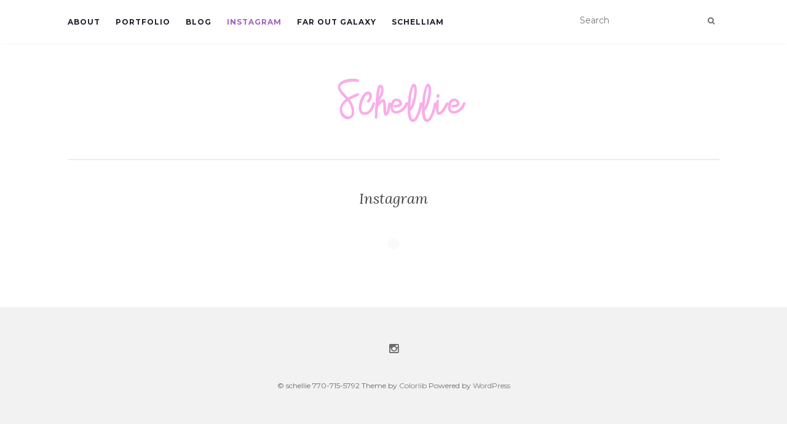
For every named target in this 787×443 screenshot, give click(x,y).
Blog (199, 21)
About (84, 21)
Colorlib (413, 385)
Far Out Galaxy (336, 21)
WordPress (491, 385)
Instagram (254, 21)
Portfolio (143, 21)
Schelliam (418, 21)
